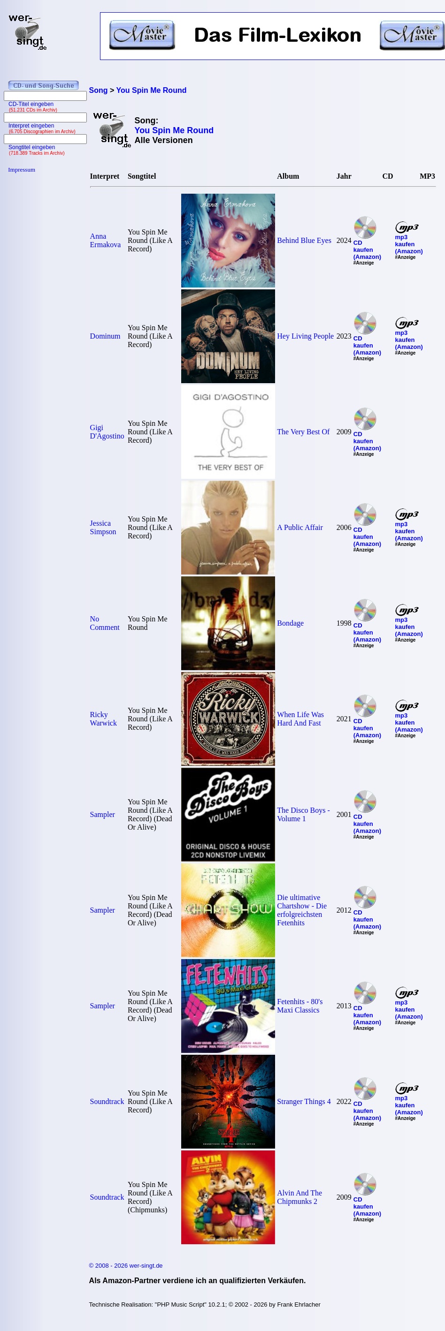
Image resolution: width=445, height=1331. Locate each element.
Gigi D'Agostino (107, 432)
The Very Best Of (303, 432)
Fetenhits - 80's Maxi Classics (299, 1006)
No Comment (105, 623)
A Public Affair (299, 527)
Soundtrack (107, 1101)
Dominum (105, 336)
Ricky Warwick (103, 719)
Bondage (290, 623)
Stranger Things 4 (303, 1101)
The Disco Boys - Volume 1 (303, 814)
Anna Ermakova (105, 240)
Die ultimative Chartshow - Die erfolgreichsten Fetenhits (302, 910)
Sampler (102, 814)
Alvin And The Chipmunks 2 (299, 1197)
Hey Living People (305, 336)
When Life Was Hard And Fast (300, 719)
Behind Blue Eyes (304, 240)
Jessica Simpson (103, 527)
